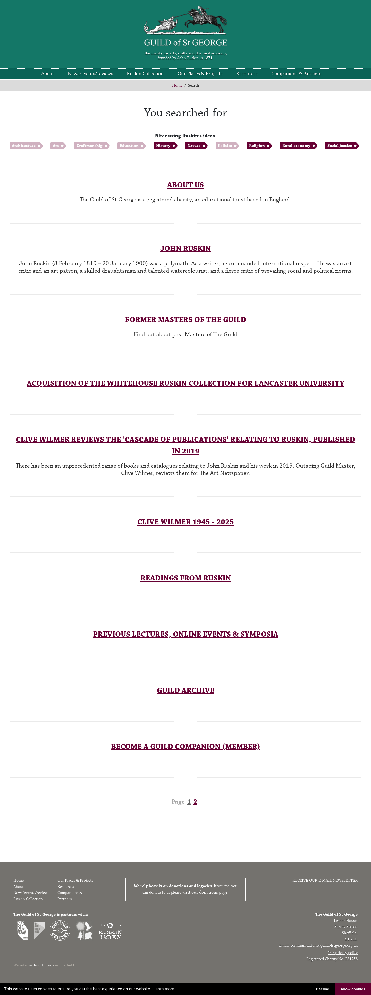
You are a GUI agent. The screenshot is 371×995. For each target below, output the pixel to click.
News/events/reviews (90, 74)
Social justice (339, 145)
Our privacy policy (343, 952)
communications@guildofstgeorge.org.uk (324, 945)
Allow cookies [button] (353, 989)
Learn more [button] (163, 989)
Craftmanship (90, 145)
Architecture (24, 145)
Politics (225, 145)
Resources (247, 74)
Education (129, 145)
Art (56, 145)
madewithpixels (41, 965)
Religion (257, 145)
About (47, 74)
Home (177, 85)
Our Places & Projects (200, 74)
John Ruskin (188, 58)
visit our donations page (204, 892)
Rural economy (296, 145)
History (163, 145)
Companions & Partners (296, 74)
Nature (194, 145)
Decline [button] (322, 989)
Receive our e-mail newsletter (325, 880)
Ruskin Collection (145, 74)
